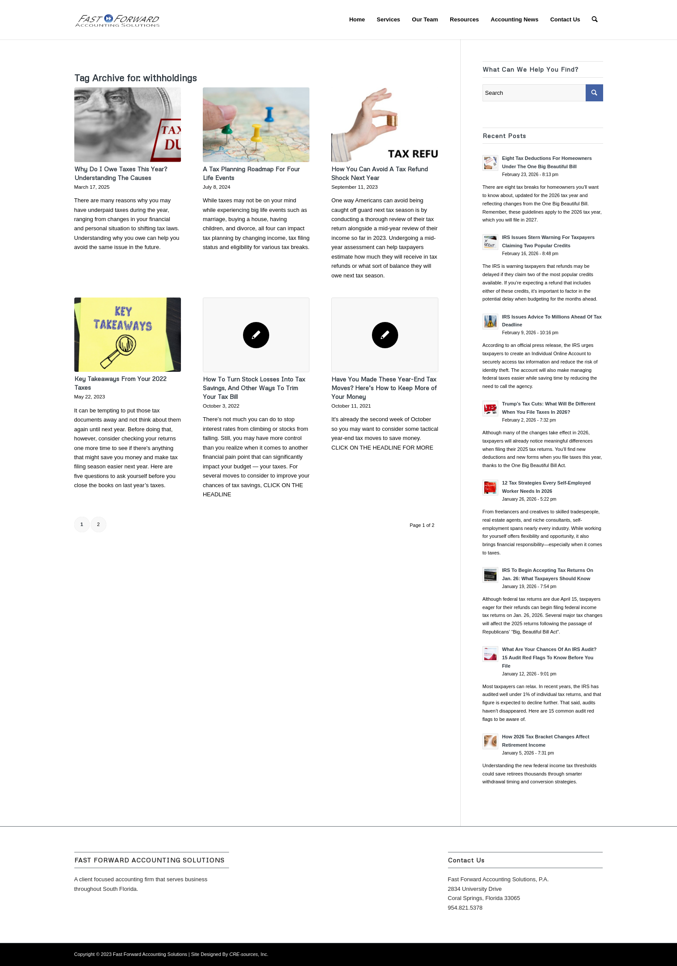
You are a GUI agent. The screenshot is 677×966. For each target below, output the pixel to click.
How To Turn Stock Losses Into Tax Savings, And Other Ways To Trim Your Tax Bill (254, 387)
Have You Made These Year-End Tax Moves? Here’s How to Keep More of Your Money (384, 387)
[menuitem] (357, 19)
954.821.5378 (465, 907)
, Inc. (248, 954)
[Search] (594, 19)
